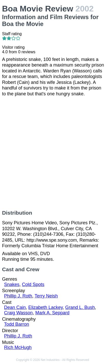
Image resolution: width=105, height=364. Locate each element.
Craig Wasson (18, 312)
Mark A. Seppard (52, 312)
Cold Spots (33, 284)
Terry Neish (46, 295)
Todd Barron (16, 324)
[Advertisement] (52, 153)
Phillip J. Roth (18, 295)
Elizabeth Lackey (45, 307)
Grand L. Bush (80, 307)
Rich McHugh (18, 347)
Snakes (11, 284)
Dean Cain (15, 307)
